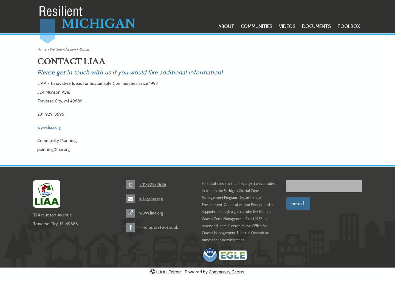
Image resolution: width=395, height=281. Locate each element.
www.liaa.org (49, 127)
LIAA (160, 271)
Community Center (227, 271)
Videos (287, 26)
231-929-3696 (152, 184)
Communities (256, 26)
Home (41, 49)
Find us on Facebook (158, 227)
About (226, 26)
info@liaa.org (151, 198)
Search (298, 203)
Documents (316, 26)
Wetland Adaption (63, 49)
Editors (175, 271)
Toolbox (348, 26)
